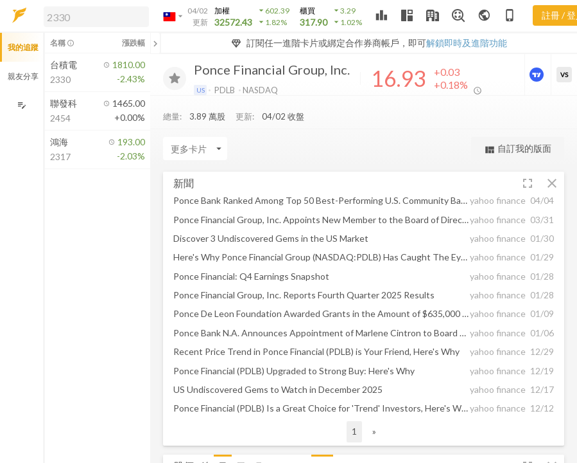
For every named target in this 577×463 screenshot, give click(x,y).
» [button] (374, 431)
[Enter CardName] (195, 148)
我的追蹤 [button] (23, 47)
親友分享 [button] (23, 76)
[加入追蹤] (174, 78)
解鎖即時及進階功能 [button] (466, 42)
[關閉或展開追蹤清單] (155, 43)
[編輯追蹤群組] (21, 105)
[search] (96, 16)
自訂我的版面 (517, 149)
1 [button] (354, 431)
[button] (94, 16)
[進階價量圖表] (538, 74)
